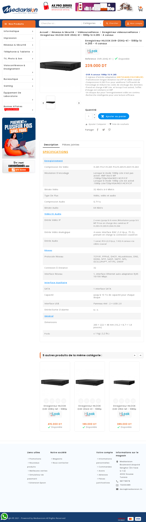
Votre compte (104, 452)
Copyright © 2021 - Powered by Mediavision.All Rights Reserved (33, 518)
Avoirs (102, 471)
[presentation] (43, 103)
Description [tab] (51, 144)
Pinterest (109, 129)
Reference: (91, 59)
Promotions (35, 459)
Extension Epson (38, 483)
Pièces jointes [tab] (70, 144)
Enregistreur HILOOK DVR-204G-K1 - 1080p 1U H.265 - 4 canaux (90, 409)
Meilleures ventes (38, 471)
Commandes (105, 467)
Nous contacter (60, 463)
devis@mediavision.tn (131, 489)
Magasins (57, 459)
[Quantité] (88, 116)
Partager (97, 129)
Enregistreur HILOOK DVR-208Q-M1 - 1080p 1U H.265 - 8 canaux (55, 409)
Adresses (103, 475)
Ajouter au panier (113, 116)
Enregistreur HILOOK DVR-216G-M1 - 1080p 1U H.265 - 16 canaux (124, 409)
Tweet (103, 129)
